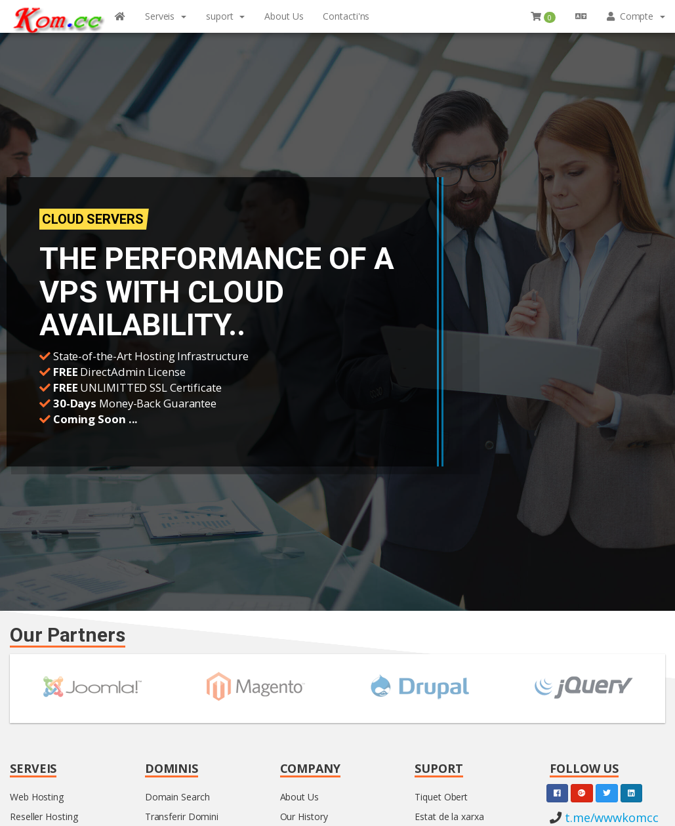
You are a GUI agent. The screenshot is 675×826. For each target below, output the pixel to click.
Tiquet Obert (441, 797)
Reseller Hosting (43, 816)
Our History (304, 816)
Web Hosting (37, 797)
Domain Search (177, 797)
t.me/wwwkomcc (610, 817)
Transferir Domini (181, 816)
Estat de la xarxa (449, 816)
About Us (299, 797)
